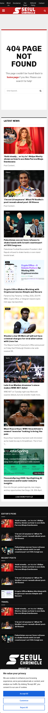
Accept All (24, 694)
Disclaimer (17, 3)
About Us (9, 4)
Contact (41, 3)
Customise (24, 701)
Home (2, 3)
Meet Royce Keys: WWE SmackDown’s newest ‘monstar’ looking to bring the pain (23, 431)
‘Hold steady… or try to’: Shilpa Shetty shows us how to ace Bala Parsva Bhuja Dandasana (23, 159)
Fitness (8, 129)
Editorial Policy (33, 4)
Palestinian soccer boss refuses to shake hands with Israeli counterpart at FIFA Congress (23, 243)
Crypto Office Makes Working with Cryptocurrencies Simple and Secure (23, 290)
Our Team (25, 4)
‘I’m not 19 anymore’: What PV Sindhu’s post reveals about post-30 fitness (23, 200)
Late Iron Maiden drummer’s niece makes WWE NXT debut (21, 386)
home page (13, 77)
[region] (24, 691)
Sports (8, 213)
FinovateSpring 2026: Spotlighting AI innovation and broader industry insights (23, 481)
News (7, 262)
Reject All (24, 707)
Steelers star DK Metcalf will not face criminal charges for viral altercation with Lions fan (23, 338)
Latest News (12, 120)
